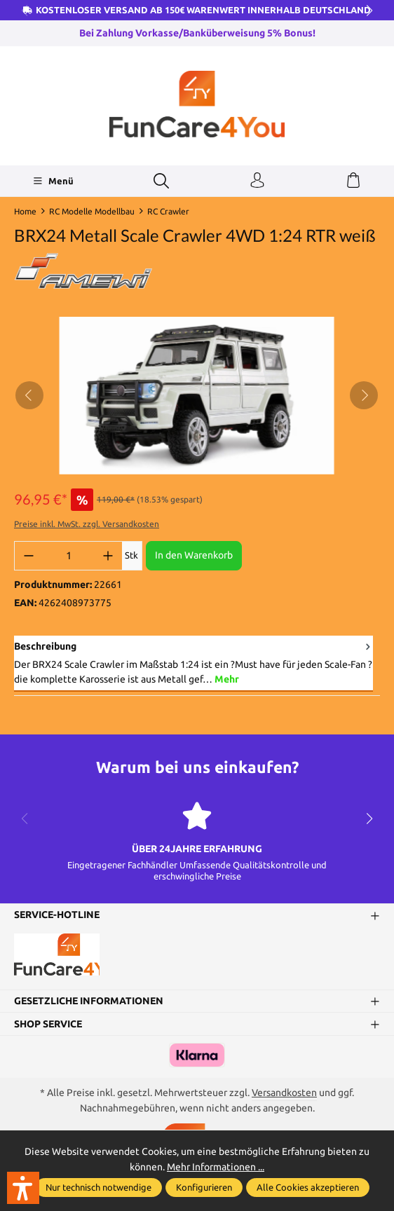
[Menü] (53, 181)
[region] (197, 395)
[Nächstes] (364, 395)
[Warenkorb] (353, 180)
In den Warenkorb (194, 555)
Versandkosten (284, 1092)
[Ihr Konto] (257, 180)
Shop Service (48, 1024)
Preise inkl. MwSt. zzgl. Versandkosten (86, 523)
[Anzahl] (68, 556)
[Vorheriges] (29, 395)
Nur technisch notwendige (98, 1187)
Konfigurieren (204, 1187)
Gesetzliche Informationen (88, 1001)
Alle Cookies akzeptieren (308, 1187)
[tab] (193, 664)
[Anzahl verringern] (29, 556)
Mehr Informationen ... (215, 1166)
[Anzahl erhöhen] (108, 556)
